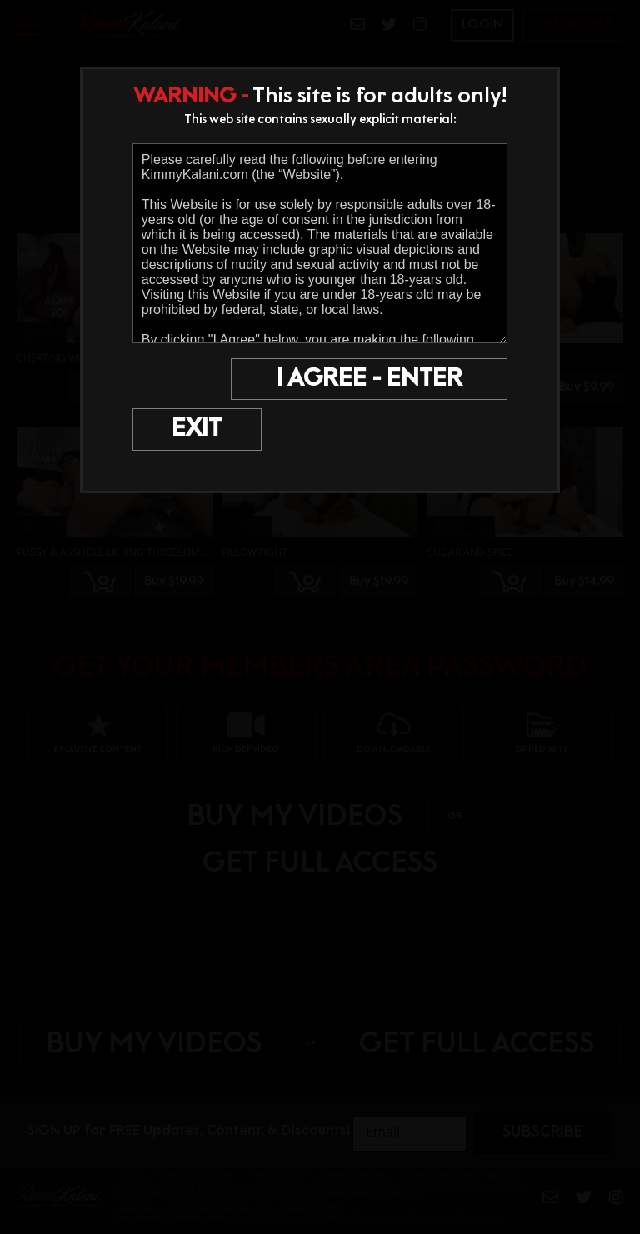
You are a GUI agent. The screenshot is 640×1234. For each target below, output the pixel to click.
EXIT (179, 379)
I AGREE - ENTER (376, 379)
